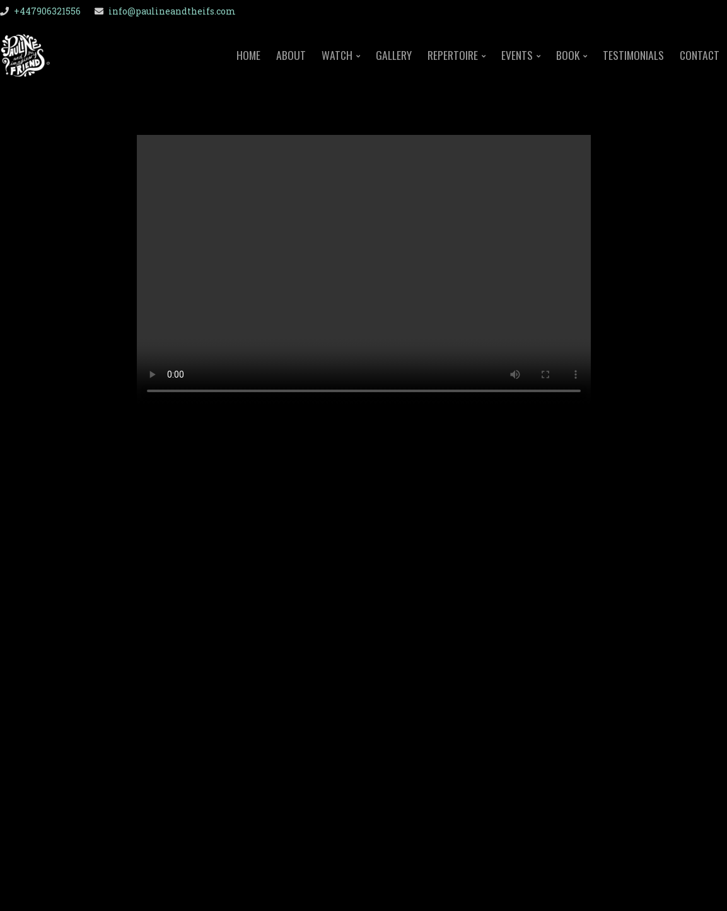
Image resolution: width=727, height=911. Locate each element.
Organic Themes (391, 881)
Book (567, 56)
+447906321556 (47, 11)
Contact (699, 55)
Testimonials (633, 55)
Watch (337, 56)
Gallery (394, 55)
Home (248, 55)
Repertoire (452, 56)
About (291, 55)
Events (517, 56)
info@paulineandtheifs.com (172, 11)
